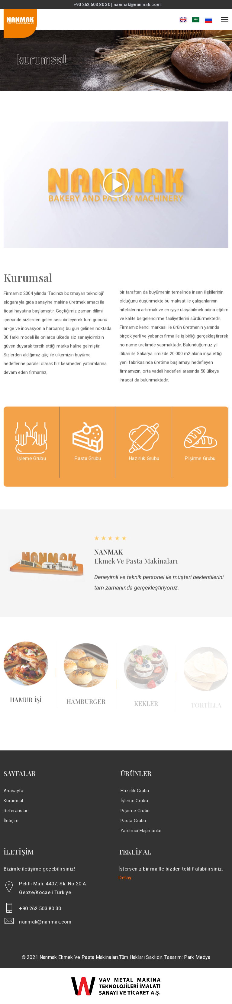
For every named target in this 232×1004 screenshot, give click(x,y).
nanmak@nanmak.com (137, 4)
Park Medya (197, 957)
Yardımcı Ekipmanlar (141, 830)
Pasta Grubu (133, 820)
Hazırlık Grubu (135, 790)
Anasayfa (14, 790)
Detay (125, 878)
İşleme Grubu (134, 800)
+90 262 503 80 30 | (94, 4)
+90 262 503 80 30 (40, 908)
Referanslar (16, 810)
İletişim (11, 820)
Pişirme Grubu (135, 810)
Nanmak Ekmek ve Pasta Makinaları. (79, 957)
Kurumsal (13, 800)
